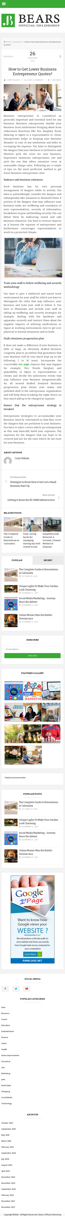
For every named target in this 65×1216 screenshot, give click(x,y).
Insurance (5, 1061)
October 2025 (7, 1123)
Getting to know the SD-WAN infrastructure (31, 500)
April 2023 (5, 1171)
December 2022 (8, 1177)
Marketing (5, 1073)
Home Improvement (10, 1055)
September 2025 (8, 1129)
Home (7, 41)
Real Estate (6, 1085)
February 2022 (7, 1195)
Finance (4, 1037)
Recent (48, 560)
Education (5, 1025)
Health (4, 1049)
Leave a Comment (35, 80)
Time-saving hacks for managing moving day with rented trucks (31, 540)
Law (3, 1067)
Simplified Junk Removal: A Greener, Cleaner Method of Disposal (52, 540)
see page (24, 364)
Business (18, 41)
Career (4, 1019)
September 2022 (8, 1189)
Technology (6, 1103)
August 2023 (6, 1165)
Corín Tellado (13, 80)
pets (3, 1079)
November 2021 (8, 1207)
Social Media (6, 1097)
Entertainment (7, 1031)
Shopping (5, 1091)
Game (4, 1043)
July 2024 (5, 1159)
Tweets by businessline (15, 777)
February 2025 (7, 1147)
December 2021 (8, 1201)
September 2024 (8, 1153)
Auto (3, 1007)
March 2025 (6, 1141)
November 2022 (8, 1183)
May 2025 (5, 1135)
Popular (17, 560)
